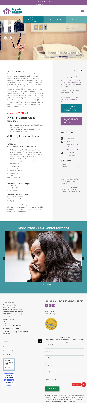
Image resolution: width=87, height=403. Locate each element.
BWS (68, 99)
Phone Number (50, 379)
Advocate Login (50, 314)
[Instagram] (50, 305)
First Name (49, 344)
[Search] (40, 341)
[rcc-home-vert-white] (9, 20)
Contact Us (6, 354)
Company (48, 365)
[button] (83, 384)
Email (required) (51, 372)
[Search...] (20, 341)
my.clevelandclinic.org (15, 177)
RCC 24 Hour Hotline (43, 285)
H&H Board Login (51, 311)
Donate (5, 347)
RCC (73, 99)
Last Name (49, 351)
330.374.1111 (47, 1)
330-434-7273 (19, 106)
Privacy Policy (8, 350)
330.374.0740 (17, 309)
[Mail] (53, 305)
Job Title (48, 358)
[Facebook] (46, 305)
